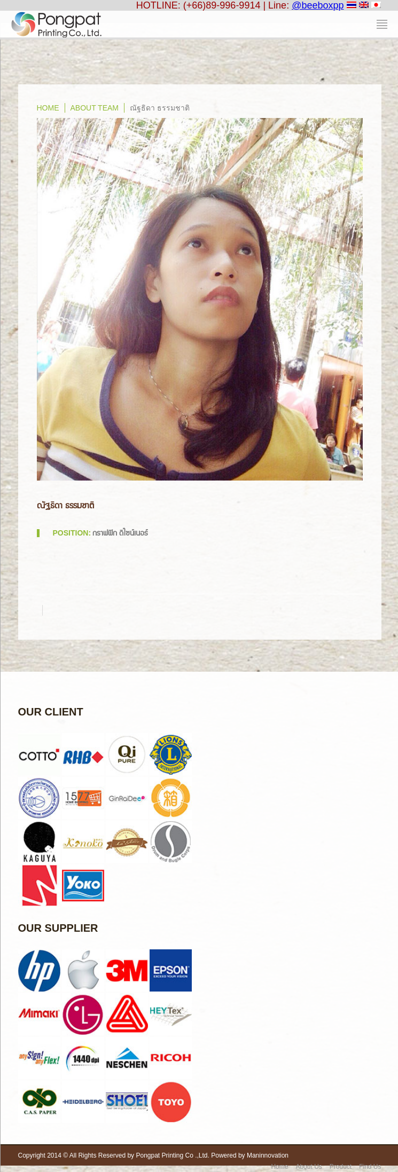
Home (279, 1166)
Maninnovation (267, 1155)
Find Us (370, 1166)
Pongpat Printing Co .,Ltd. (172, 1155)
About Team (95, 108)
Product (341, 1166)
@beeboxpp (318, 5)
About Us (308, 1166)
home (48, 108)
